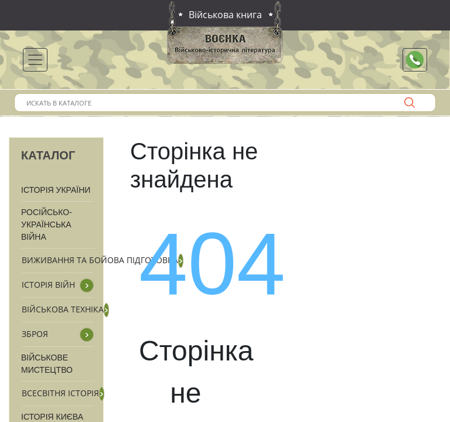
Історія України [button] (55, 190)
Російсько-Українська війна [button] (46, 224)
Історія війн (48, 284)
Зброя (35, 333)
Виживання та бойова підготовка (100, 260)
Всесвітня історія (60, 393)
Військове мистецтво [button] (47, 364)
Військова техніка (63, 309)
